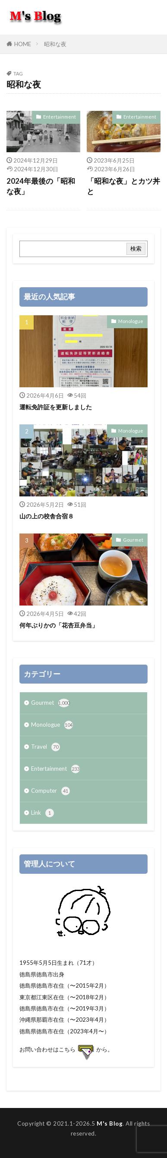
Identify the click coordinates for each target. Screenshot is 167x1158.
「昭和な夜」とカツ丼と (123, 186)
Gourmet (133, 540)
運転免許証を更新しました (55, 407)
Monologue (130, 321)
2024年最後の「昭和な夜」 (40, 186)
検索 (136, 248)
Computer (50, 791)
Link (42, 813)
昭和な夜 (55, 44)
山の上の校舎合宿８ (46, 516)
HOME (22, 44)
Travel (45, 747)
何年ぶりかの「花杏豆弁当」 (58, 625)
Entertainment (59, 116)
